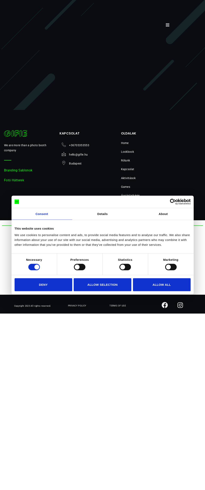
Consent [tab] (41, 214)
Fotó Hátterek (14, 180)
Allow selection (102, 284)
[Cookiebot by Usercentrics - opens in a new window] (173, 202)
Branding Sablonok (18, 170)
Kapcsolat (127, 169)
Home (125, 143)
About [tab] (163, 214)
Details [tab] (102, 214)
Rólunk (125, 160)
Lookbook (127, 151)
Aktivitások (130, 178)
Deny (43, 284)
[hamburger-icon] (167, 25)
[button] (142, 178)
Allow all (162, 284)
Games (128, 187)
